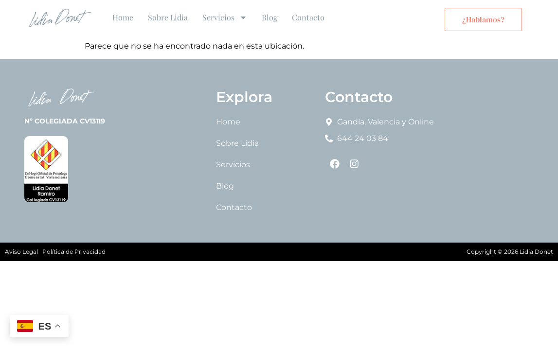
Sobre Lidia (168, 17)
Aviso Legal (21, 251)
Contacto (308, 17)
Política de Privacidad (74, 251)
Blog (269, 17)
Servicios (224, 17)
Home (122, 17)
